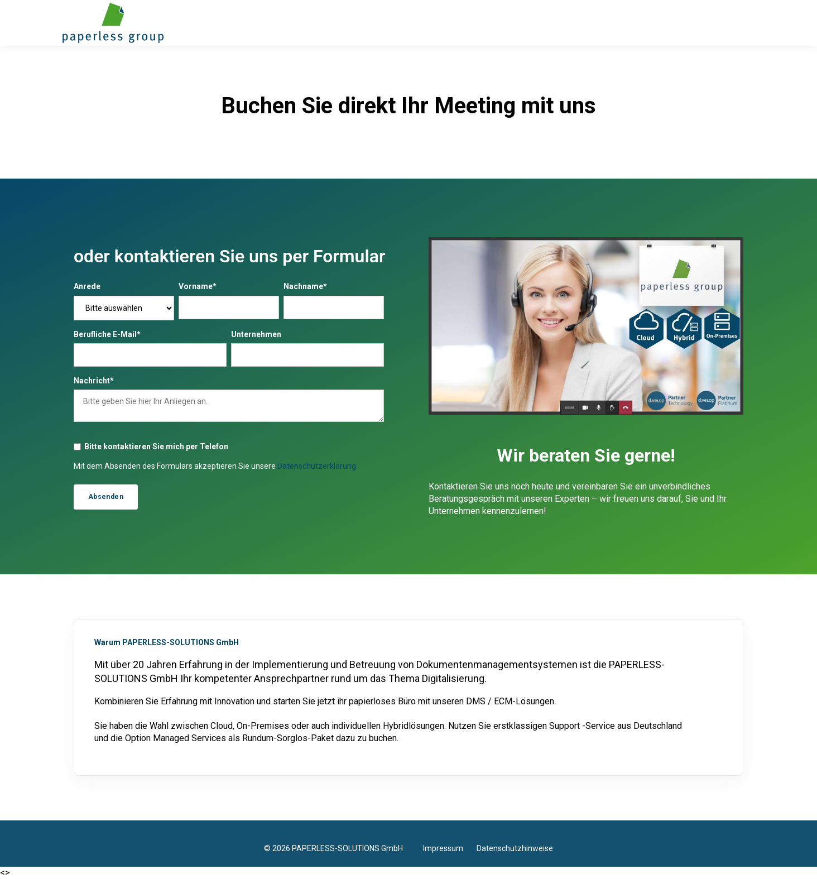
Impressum (450, 848)
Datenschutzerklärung (316, 466)
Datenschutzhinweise (515, 848)
